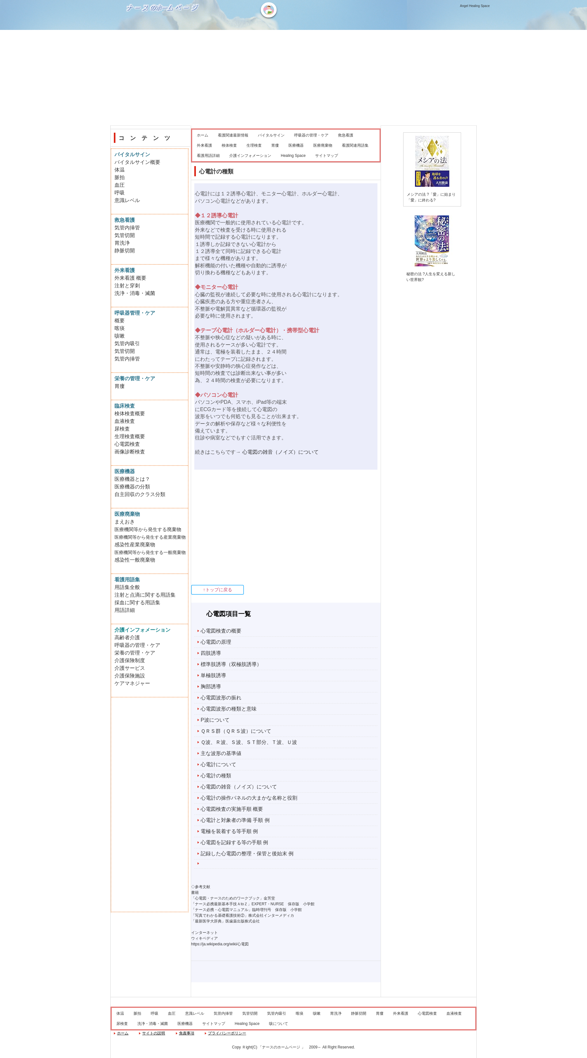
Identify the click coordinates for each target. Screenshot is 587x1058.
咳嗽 (119, 336)
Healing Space (293, 155)
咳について (278, 1023)
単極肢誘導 (213, 675)
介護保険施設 (129, 675)
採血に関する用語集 (137, 602)
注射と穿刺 (127, 285)
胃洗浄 (122, 243)
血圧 (119, 185)
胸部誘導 (211, 686)
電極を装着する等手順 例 (229, 831)
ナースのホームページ (163, 29)
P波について (215, 720)
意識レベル (127, 200)
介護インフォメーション (250, 155)
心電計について (218, 764)
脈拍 (119, 177)
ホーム (202, 135)
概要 (119, 320)
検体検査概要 (129, 413)
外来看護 (204, 145)
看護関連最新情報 (233, 135)
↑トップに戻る (217, 589)
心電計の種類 (216, 775)
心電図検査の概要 (221, 631)
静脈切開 (124, 250)
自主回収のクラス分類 (139, 494)
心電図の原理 (216, 642)
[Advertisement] (293, 77)
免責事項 (186, 1033)
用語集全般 (127, 587)
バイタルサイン (271, 135)
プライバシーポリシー (227, 1033)
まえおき (124, 521)
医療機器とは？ (132, 479)
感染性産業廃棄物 (134, 544)
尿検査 (122, 428)
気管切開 (124, 235)
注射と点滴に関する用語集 (145, 595)
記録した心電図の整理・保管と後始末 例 (247, 853)
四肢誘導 (211, 653)
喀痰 (119, 328)
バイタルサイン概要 (137, 162)
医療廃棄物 (322, 145)
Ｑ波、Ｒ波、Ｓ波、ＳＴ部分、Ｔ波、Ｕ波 (249, 742)
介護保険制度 (129, 660)
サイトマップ (326, 155)
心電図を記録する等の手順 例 (234, 842)
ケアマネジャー (132, 683)
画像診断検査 (129, 451)
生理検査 (254, 145)
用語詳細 (124, 610)
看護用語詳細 (208, 155)
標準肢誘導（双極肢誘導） (231, 664)
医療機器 (296, 145)
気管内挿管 (127, 227)
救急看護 (345, 135)
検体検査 (229, 145)
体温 (119, 169)
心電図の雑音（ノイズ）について (280, 452)
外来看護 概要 (130, 278)
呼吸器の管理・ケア (311, 135)
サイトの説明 (153, 1033)
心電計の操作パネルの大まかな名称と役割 (249, 798)
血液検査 (124, 421)
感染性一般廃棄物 (134, 560)
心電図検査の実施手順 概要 (232, 809)
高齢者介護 (127, 637)
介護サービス (129, 668)
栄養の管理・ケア (134, 652)
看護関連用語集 (355, 145)
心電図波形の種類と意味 (229, 708)
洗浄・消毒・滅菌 (134, 293)
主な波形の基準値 (221, 753)
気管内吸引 (127, 343)
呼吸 (119, 192)
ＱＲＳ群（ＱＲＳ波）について (236, 731)
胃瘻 (275, 145)
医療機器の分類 (132, 486)
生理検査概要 (129, 436)
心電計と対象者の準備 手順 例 (235, 820)
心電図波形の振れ (221, 697)
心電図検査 (127, 444)
